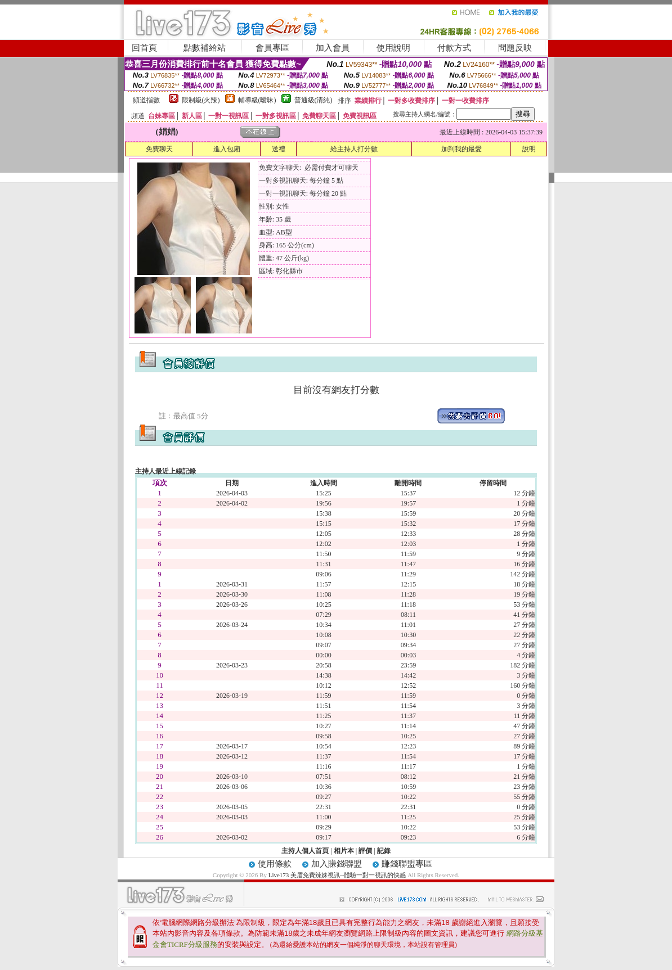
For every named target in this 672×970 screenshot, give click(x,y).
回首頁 (144, 47)
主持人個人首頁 (305, 851)
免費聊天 (159, 149)
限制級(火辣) (201, 100)
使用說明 (393, 47)
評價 (365, 851)
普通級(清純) (313, 100)
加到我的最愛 (461, 149)
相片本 (344, 851)
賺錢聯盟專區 (407, 863)
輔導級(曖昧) (257, 100)
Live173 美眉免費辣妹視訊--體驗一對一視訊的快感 (337, 875)
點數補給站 (204, 47)
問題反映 (515, 47)
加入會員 (333, 47)
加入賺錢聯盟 (336, 863)
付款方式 (454, 47)
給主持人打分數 (354, 149)
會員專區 (272, 47)
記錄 (384, 851)
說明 (529, 149)
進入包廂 (226, 149)
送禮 (278, 149)
